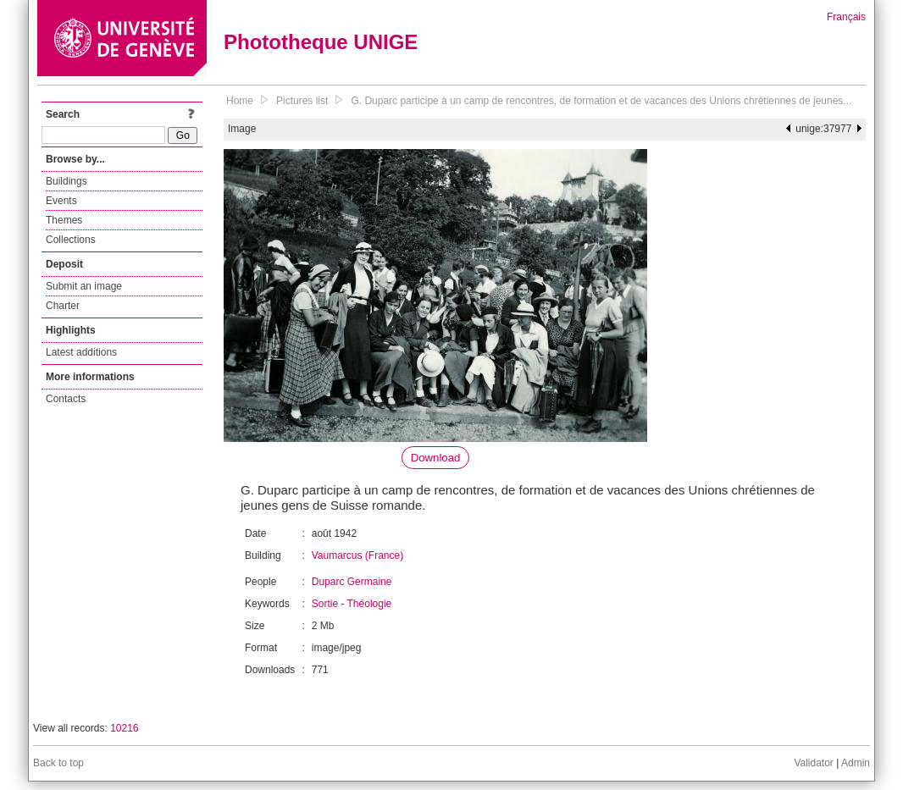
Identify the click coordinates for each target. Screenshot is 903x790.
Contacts (66, 399)
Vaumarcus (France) (357, 555)
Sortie (325, 604)
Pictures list (302, 101)
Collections (71, 240)
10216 (124, 728)
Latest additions (81, 352)
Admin (855, 763)
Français (846, 17)
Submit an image (84, 286)
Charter (63, 306)
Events (61, 201)
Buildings (66, 181)
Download (436, 457)
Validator (813, 763)
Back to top (58, 763)
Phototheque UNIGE (321, 41)
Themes (64, 220)
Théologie (369, 604)
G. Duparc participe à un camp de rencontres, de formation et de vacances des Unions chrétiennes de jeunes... (601, 101)
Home (239, 101)
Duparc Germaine (352, 582)
